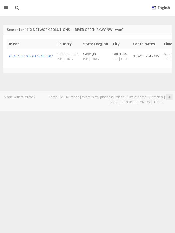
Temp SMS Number (64, 96)
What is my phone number (103, 96)
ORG (114, 101)
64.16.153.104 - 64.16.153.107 (31, 56)
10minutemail (137, 96)
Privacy (144, 101)
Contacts (128, 101)
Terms (158, 101)
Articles (157, 96)
